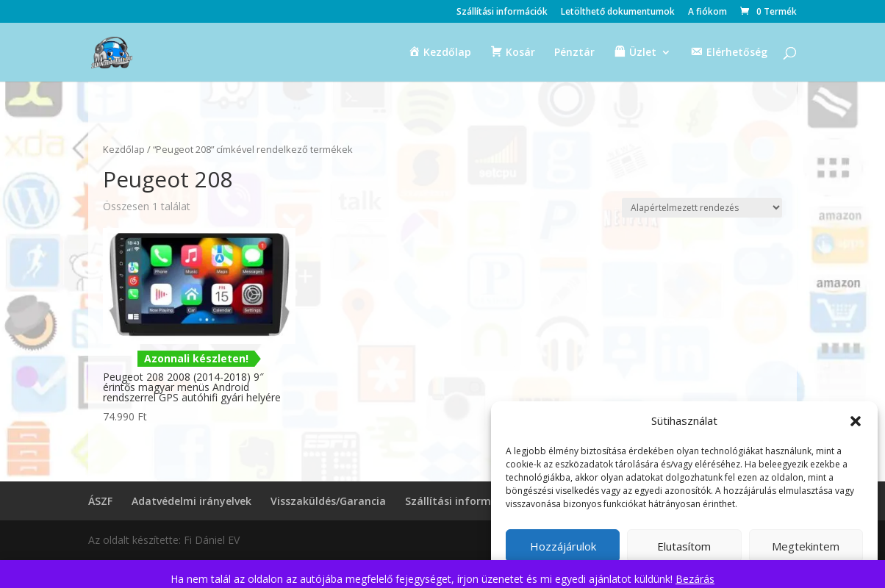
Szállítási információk (502, 12)
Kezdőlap (124, 149)
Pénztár (574, 53)
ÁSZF (100, 501)
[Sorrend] (702, 208)
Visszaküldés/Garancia (328, 501)
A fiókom (707, 12)
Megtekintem (805, 546)
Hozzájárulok (563, 546)
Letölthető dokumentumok (618, 12)
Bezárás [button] (695, 579)
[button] (855, 421)
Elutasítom (684, 546)
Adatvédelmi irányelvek (191, 501)
